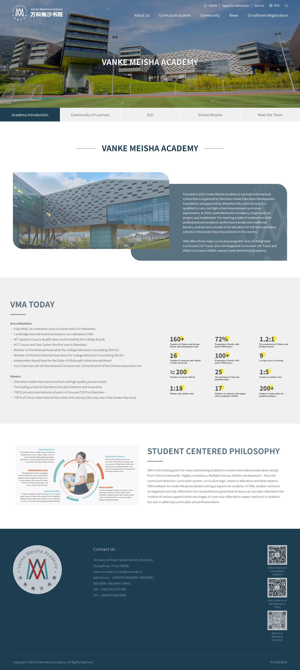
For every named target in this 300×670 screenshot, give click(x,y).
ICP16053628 (278, 665)
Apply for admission (208, 574)
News (233, 19)
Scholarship (203, 563)
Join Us (259, 5)
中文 (274, 5)
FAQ (198, 569)
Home (210, 5)
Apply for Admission (235, 5)
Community (210, 19)
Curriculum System (175, 19)
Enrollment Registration (268, 19)
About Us (141, 19)
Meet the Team (205, 586)
